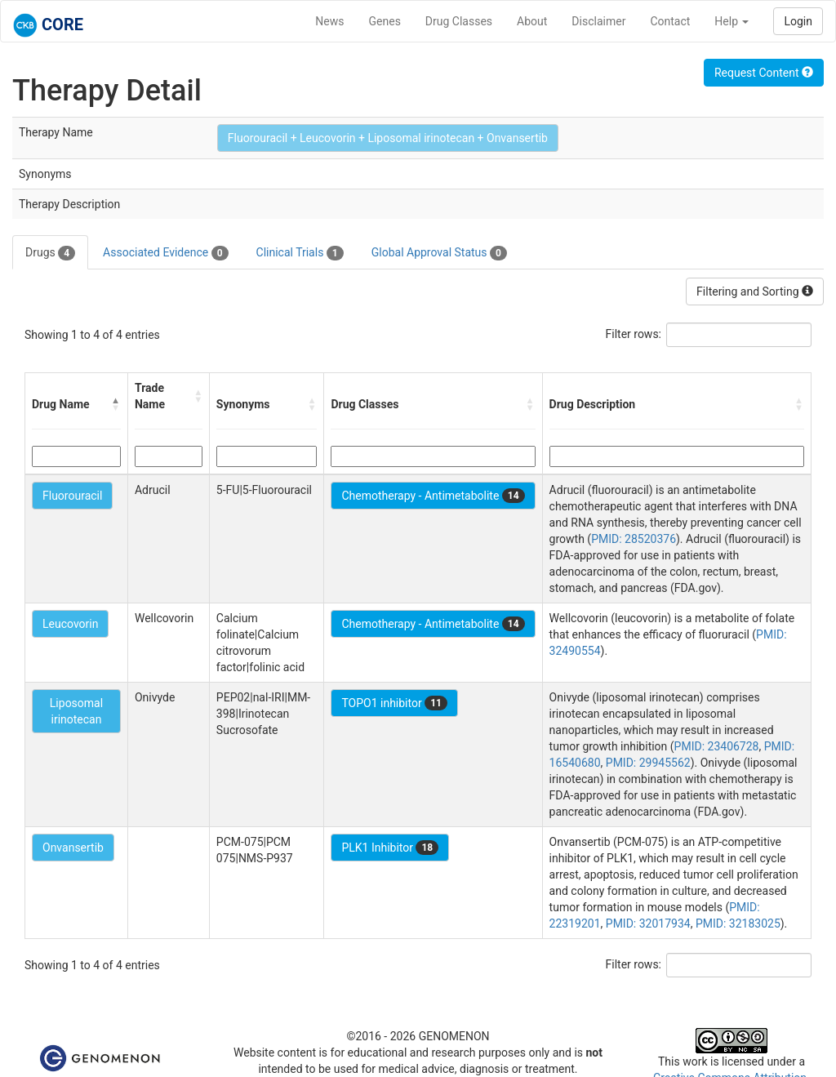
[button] (116, 404)
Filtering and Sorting (754, 291)
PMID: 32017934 (648, 923)
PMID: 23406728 (716, 746)
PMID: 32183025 (738, 923)
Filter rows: (634, 333)
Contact (670, 21)
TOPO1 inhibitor (394, 703)
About (532, 21)
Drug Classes (458, 21)
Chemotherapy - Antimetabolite (432, 495)
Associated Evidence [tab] (165, 253)
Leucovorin (70, 623)
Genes (385, 21)
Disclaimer (598, 21)
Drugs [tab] (50, 253)
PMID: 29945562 (648, 762)
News (329, 21)
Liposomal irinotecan (76, 711)
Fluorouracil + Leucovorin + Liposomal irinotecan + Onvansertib (388, 138)
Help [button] (731, 21)
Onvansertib (73, 847)
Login (798, 21)
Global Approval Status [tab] (439, 253)
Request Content (763, 72)
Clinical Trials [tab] (300, 253)
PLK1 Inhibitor (389, 847)
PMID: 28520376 (633, 538)
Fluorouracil (72, 495)
